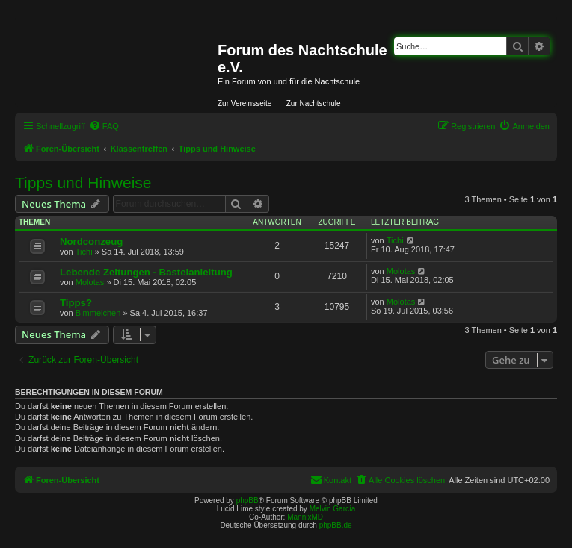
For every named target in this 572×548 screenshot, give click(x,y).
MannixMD (305, 517)
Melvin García (333, 509)
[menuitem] (104, 126)
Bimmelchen (98, 312)
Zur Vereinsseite (244, 103)
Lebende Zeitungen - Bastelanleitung (146, 272)
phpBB (247, 500)
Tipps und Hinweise (83, 182)
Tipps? (76, 302)
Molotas (90, 282)
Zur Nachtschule (313, 103)
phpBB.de (335, 525)
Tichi (84, 251)
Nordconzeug (91, 241)
